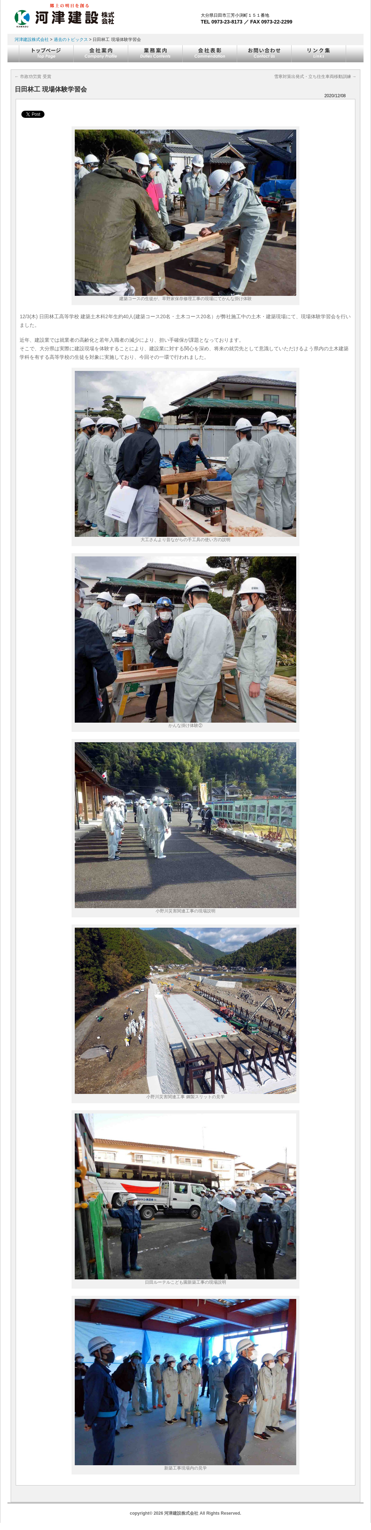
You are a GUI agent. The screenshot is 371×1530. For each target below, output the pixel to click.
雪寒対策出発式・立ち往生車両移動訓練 (315, 76)
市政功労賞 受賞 (33, 76)
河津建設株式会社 (32, 39)
